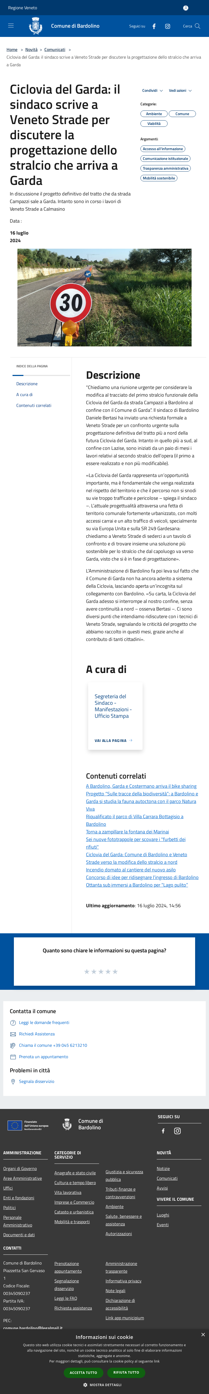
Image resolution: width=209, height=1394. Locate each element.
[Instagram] (165, 26)
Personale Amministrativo (17, 1221)
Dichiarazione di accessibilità (120, 1304)
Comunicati (54, 49)
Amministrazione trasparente (121, 1267)
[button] (104, 1384)
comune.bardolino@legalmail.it (33, 1328)
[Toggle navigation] (11, 25)
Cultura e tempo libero (75, 1182)
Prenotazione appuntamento (68, 1267)
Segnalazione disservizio (66, 1285)
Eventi (163, 1224)
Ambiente (115, 1206)
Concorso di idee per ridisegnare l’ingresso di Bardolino (142, 877)
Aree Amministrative (22, 1178)
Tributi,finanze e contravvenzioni (121, 1193)
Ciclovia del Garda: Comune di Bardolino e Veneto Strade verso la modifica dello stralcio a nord (136, 858)
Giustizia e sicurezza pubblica (124, 1175)
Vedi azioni (181, 90)
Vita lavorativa (67, 1192)
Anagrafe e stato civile (75, 1172)
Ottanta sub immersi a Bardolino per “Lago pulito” (137, 885)
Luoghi (163, 1215)
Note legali (115, 1290)
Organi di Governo (20, 1168)
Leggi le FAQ (65, 1298)
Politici (9, 1207)
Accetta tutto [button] (83, 1372)
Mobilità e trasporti (72, 1221)
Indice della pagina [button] (32, 366)
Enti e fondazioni (18, 1197)
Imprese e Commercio (74, 1202)
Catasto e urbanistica (74, 1212)
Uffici (8, 1188)
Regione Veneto (22, 7)
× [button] (203, 1335)
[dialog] (104, 1361)
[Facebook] (151, 26)
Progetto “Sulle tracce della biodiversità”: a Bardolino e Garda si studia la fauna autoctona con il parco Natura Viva (142, 801)
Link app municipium (125, 1317)
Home (12, 49)
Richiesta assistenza (73, 1308)
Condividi (153, 90)
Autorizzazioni (119, 1233)
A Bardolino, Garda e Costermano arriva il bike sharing (141, 786)
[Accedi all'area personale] (185, 8)
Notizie (163, 1168)
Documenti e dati (19, 1234)
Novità (31, 49)
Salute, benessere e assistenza (124, 1220)
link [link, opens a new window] (157, 1361)
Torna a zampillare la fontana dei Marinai (127, 831)
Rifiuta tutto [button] (126, 1372)
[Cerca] (197, 26)
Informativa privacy (124, 1281)
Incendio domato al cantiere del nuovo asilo (131, 869)
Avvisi (162, 1188)
